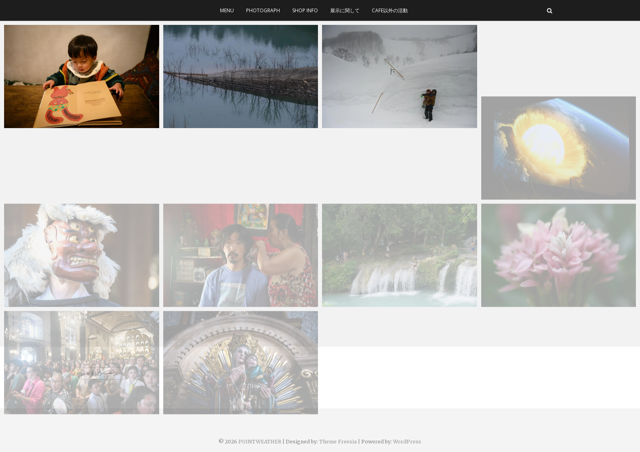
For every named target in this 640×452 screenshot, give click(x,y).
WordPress (407, 442)
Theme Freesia (338, 442)
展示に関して (345, 10)
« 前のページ (102, 373)
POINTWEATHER (259, 442)
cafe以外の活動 (390, 10)
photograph (263, 10)
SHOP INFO (305, 10)
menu (227, 10)
